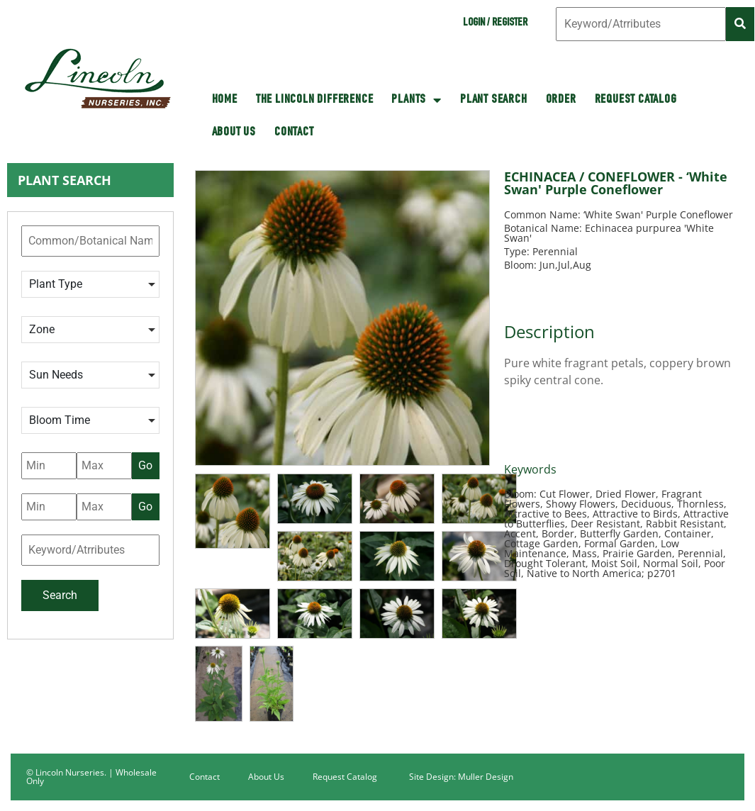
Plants (416, 99)
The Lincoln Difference (315, 100)
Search (60, 595)
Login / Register (495, 23)
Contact (294, 132)
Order (561, 100)
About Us (234, 132)
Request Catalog (636, 100)
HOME (224, 100)
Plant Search (493, 100)
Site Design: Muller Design (461, 777)
